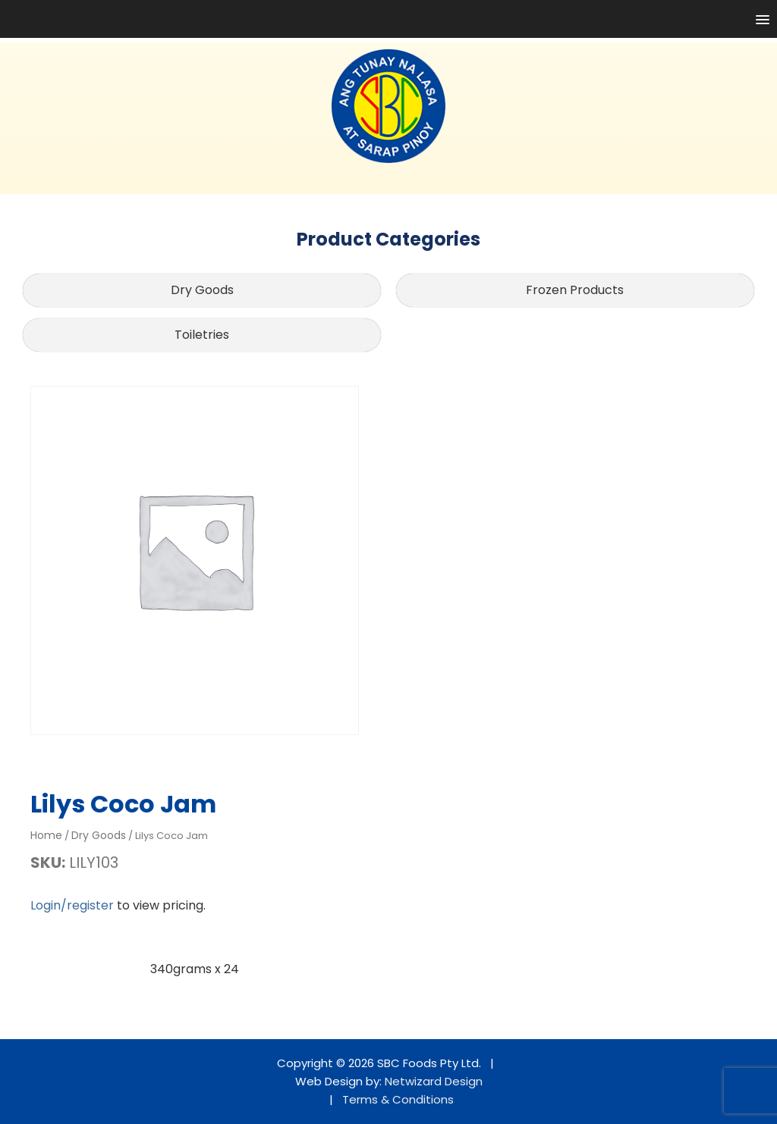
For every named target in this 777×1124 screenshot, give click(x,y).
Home (46, 835)
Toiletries (202, 334)
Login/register (72, 905)
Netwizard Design (434, 1081)
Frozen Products (575, 290)
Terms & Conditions (398, 1099)
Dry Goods (202, 290)
